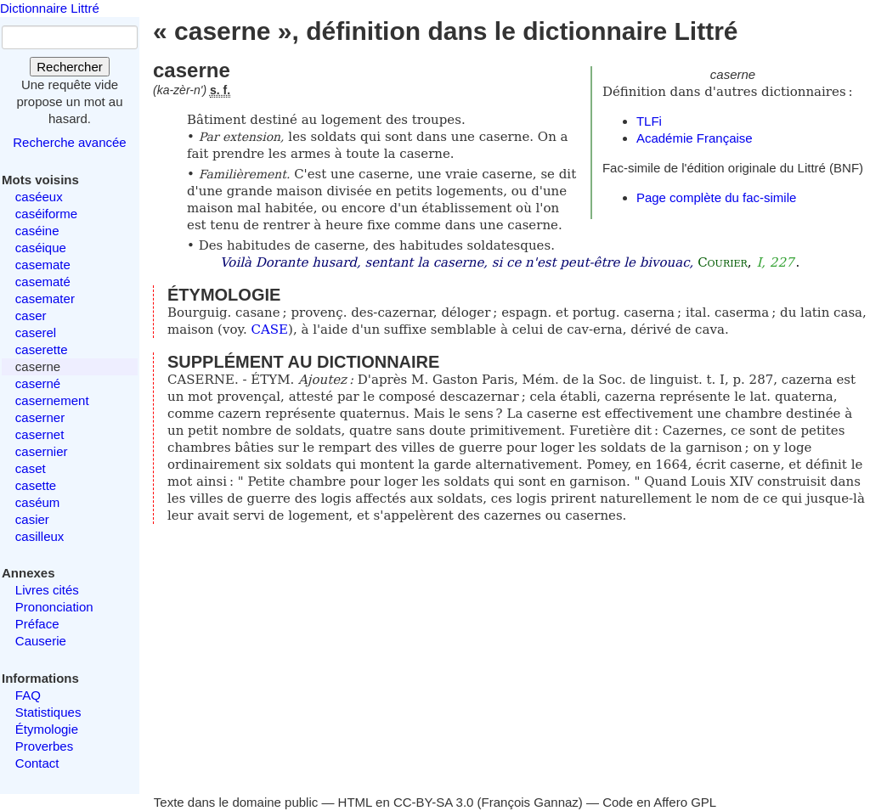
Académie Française (694, 138)
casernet (40, 434)
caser (31, 315)
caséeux (39, 196)
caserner (40, 417)
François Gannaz (530, 802)
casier (32, 519)
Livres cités (47, 590)
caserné (37, 383)
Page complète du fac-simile (716, 197)
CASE (270, 329)
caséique (40, 247)
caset (30, 468)
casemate (43, 264)
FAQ (28, 695)
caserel (35, 332)
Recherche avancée (69, 142)
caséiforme (46, 213)
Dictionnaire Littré (49, 8)
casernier (41, 451)
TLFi (649, 121)
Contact (37, 763)
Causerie (40, 641)
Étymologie (46, 729)
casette (35, 485)
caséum (37, 502)
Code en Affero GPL (659, 802)
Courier (723, 262)
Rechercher (70, 66)
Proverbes (44, 746)
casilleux (40, 536)
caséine (37, 230)
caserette (41, 349)
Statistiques (48, 712)
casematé (43, 281)
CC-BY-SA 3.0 (433, 802)
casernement (52, 400)
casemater (45, 298)
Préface (37, 624)
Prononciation (54, 607)
